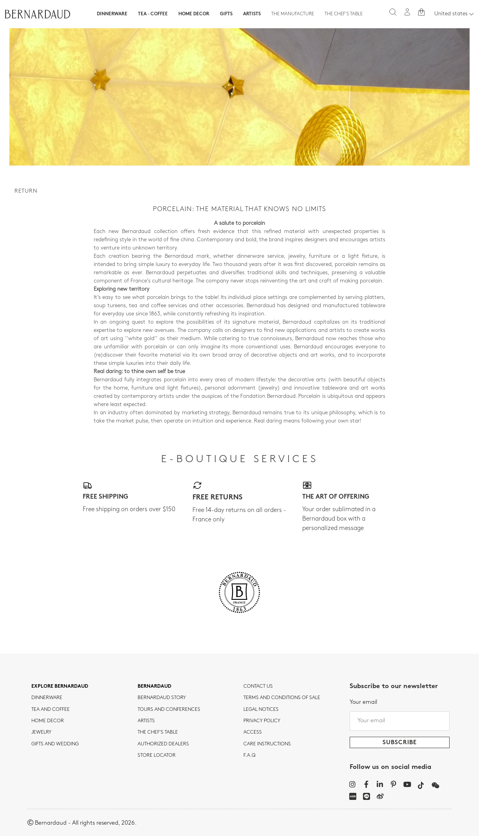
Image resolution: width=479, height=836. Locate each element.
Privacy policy (261, 721)
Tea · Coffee (153, 14)
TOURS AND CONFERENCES (169, 709)
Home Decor (193, 14)
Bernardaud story (162, 698)
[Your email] (400, 721)
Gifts (226, 14)
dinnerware (46, 698)
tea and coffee (50, 709)
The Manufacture (292, 14)
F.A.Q (249, 755)
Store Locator (157, 755)
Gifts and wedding (55, 744)
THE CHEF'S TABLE (158, 732)
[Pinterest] (394, 784)
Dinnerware (112, 14)
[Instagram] (352, 784)
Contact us (258, 686)
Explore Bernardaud (59, 686)
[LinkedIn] (380, 784)
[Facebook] (366, 784)
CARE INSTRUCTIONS (267, 744)
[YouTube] (407, 784)
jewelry (41, 732)
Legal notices (261, 709)
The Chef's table (344, 14)
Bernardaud (154, 686)
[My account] (407, 12)
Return (26, 191)
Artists (252, 14)
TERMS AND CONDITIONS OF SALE (281, 698)
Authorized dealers (163, 744)
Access (252, 732)
